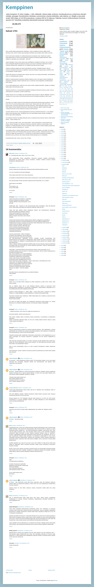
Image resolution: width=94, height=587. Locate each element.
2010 (62, 245)
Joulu (72, 98)
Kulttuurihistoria (65, 47)
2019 (62, 143)
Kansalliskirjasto (63, 94)
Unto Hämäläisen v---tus (67, 183)
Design (61, 92)
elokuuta (64, 229)
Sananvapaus (63, 78)
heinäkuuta (64, 231)
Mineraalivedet (68, 97)
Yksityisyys (62, 76)
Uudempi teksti (9, 570)
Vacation (61, 97)
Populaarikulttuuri (63, 83)
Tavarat (68, 70)
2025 (62, 131)
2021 (62, 139)
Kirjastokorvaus (65, 221)
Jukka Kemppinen (13, 358)
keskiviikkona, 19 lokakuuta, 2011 (27, 480)
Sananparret (68, 95)
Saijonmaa (64, 193)
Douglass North (64, 102)
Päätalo (71, 101)
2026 (62, 129)
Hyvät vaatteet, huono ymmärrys (69, 207)
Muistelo (62, 53)
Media (66, 49)
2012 (62, 156)
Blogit (71, 58)
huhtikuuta (64, 237)
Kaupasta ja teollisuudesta (68, 177)
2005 (62, 255)
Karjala (69, 94)
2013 (62, 154)
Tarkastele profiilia (64, 36)
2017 (62, 146)
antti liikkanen (12, 167)
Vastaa (10, 163)
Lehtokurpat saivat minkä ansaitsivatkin (71, 185)
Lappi (61, 71)
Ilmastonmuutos (63, 80)
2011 (62, 158)
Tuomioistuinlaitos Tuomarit (66, 67)
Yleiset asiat (64, 51)
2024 (62, 133)
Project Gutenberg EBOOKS (65, 123)
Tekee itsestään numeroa (67, 197)
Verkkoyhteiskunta (64, 77)
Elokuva (71, 64)
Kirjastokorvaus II (66, 218)
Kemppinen (19, 7)
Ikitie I (63, 166)
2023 (62, 135)
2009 (62, 247)
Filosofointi (63, 43)
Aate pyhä (64, 199)
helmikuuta (64, 241)
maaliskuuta (65, 239)
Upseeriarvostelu (66, 181)
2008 (62, 249)
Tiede (71, 80)
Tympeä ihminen (65, 211)
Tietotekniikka (70, 84)
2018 (62, 144)
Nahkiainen (64, 168)
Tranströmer (65, 213)
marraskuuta (65, 162)
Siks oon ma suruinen (67, 173)
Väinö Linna (62, 90)
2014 (62, 152)
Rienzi (10, 425)
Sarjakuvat (66, 81)
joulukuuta (64, 160)
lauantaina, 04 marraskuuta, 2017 (21, 543)
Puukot (61, 95)
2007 (62, 251)
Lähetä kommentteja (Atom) (14, 572)
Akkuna (63, 217)
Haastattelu (66, 98)
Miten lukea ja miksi (66, 179)
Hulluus (61, 74)
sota (69, 74)
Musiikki (11, 145)
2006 (62, 253)
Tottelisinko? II (65, 222)
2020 (62, 141)
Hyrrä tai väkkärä (66, 187)
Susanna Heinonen (13, 387)
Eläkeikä (64, 171)
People (62, 91)
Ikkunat (63, 215)
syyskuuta (64, 227)
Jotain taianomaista (66, 201)
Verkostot (62, 84)
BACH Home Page (65, 107)
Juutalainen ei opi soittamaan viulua (70, 195)
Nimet (63, 85)
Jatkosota (68, 92)
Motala (63, 209)
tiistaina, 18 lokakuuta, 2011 (21, 153)
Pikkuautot (64, 175)
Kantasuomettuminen (67, 205)
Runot (66, 60)
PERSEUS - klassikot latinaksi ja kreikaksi (65, 120)
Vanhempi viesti (51, 570)
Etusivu (30, 570)
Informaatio (63, 61)
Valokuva (62, 70)
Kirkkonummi (70, 90)
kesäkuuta (64, 233)
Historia (62, 45)
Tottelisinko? (65, 224)
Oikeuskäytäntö (64, 54)
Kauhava (66, 66)
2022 (62, 137)
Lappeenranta (64, 100)
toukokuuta (64, 235)
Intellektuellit (66, 69)
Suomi (68, 71)
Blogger (55, 580)
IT (68, 53)
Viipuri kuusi (64, 203)
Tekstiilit (61, 98)
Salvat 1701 (64, 191)
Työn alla (64, 169)
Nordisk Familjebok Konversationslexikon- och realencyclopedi (67, 114)
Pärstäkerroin (65, 189)
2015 (62, 150)
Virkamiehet (68, 91)
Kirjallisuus (63, 41)
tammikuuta (65, 243)
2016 (62, 148)
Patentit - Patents (65, 73)
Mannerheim (70, 102)
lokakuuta (64, 164)
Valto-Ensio (12, 153)
